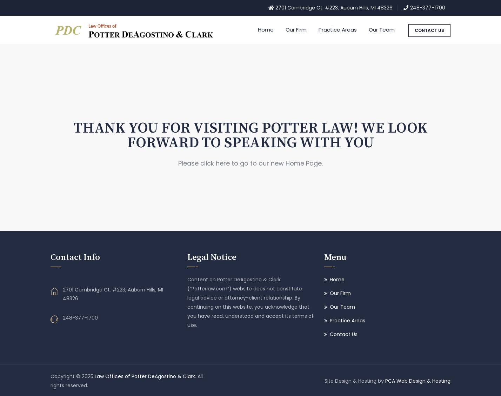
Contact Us (344, 334)
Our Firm (296, 29)
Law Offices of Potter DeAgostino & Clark (145, 376)
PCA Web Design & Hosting (417, 380)
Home (266, 29)
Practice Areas (338, 29)
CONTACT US (429, 30)
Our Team (382, 29)
